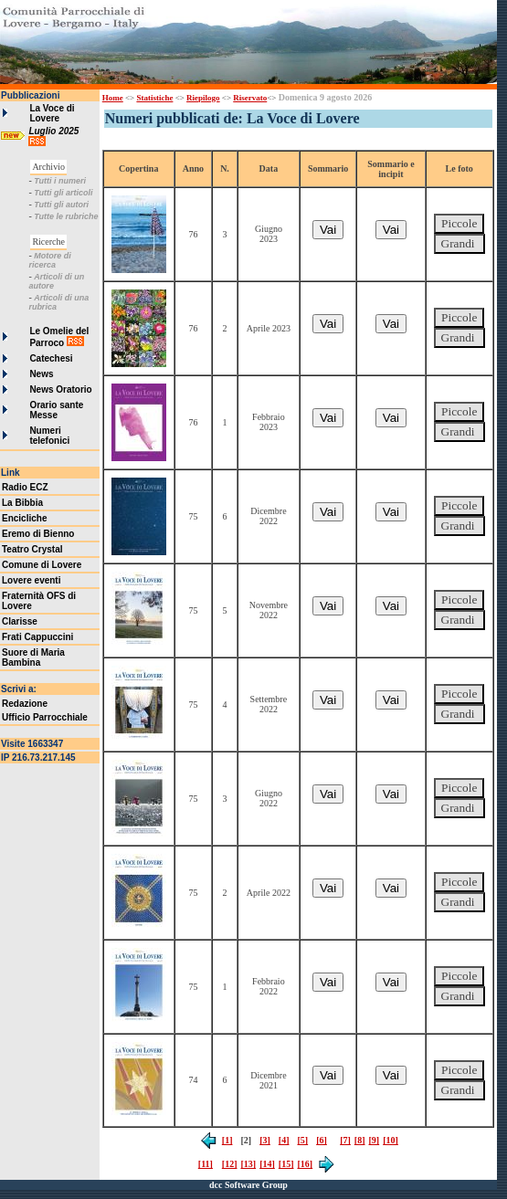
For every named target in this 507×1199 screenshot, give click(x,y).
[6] (321, 1140)
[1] (227, 1140)
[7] (345, 1140)
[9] (374, 1140)
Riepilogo (203, 97)
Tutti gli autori (61, 204)
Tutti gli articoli (63, 192)
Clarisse (19, 621)
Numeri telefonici (49, 436)
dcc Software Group (248, 1185)
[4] (284, 1140)
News (41, 374)
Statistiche (154, 97)
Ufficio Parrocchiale (45, 717)
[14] (267, 1164)
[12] (230, 1164)
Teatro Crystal (32, 549)
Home (112, 97)
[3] (264, 1140)
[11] (205, 1164)
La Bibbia (22, 503)
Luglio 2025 (54, 131)
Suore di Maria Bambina (33, 657)
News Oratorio (60, 389)
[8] (359, 1140)
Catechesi (50, 358)
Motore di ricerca (49, 260)
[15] (286, 1164)
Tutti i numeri (60, 180)
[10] (390, 1140)
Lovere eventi (31, 580)
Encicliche (24, 518)
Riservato (250, 97)
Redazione (25, 704)
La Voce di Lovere (51, 113)
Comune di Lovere (41, 565)
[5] (302, 1140)
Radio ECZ (25, 487)
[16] (304, 1164)
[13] (248, 1164)
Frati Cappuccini (37, 637)
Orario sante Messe (56, 410)
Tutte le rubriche (66, 216)
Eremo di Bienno (38, 534)
